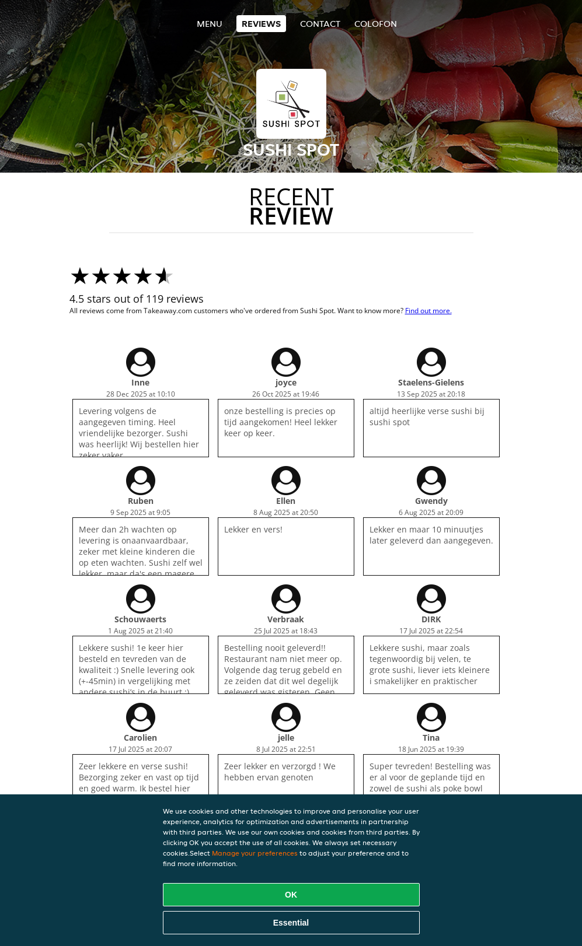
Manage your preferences (255, 853)
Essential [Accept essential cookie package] (291, 922)
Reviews (261, 23)
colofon (375, 23)
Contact (320, 23)
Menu (209, 23)
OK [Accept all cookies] (291, 894)
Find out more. (428, 311)
